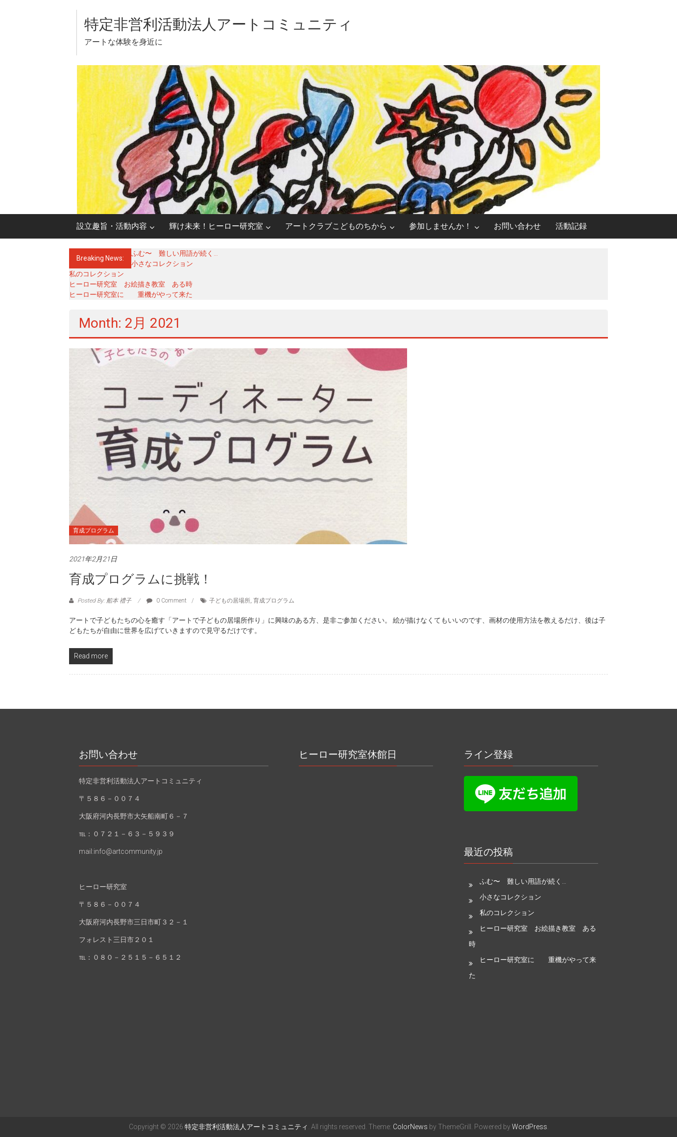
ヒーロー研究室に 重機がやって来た (131, 294)
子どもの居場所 (229, 600)
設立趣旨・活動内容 (111, 226)
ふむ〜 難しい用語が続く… (174, 253)
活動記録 (571, 226)
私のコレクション (96, 274)
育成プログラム (93, 530)
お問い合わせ (517, 226)
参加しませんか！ (440, 226)
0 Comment (166, 600)
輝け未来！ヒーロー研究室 (216, 226)
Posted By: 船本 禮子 (104, 600)
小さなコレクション (162, 263)
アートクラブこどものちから (336, 226)
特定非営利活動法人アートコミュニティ (218, 24)
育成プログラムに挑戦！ (140, 579)
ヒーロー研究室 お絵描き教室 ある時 (131, 284)
